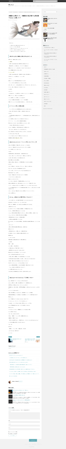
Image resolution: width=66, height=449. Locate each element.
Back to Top (33, 440)
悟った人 (35, 446)
